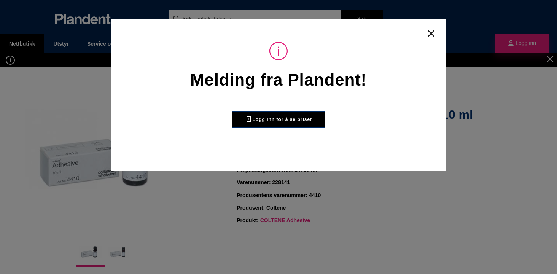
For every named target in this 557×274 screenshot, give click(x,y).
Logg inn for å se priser (278, 119)
